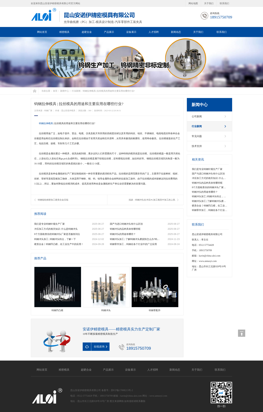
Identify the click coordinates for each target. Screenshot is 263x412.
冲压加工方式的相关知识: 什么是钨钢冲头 (56, 229)
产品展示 (109, 32)
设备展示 (131, 32)
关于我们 (209, 3)
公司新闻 (197, 116)
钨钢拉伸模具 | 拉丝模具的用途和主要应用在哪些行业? (109, 91)
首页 (55, 91)
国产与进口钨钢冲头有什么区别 (126, 224)
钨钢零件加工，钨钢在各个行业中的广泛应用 (133, 244)
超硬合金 (87, 32)
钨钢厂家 (48, 110)
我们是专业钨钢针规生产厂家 (49, 224)
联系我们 (224, 3)
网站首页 (42, 32)
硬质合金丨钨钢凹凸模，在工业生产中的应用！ (59, 244)
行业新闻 (76, 91)
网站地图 (193, 3)
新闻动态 (176, 32)
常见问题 (197, 136)
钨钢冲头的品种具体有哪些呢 (125, 229)
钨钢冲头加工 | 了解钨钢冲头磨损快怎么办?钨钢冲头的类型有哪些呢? (135, 239)
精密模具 (64, 32)
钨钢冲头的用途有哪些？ (123, 234)
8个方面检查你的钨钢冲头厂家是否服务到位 (57, 234)
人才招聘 (154, 32)
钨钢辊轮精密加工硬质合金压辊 (53, 200)
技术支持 (197, 146)
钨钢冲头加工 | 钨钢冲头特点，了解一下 (55, 239)
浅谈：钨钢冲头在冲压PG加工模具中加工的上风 (152, 200)
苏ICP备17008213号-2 (122, 390)
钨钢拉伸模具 (46, 123)
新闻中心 (64, 91)
